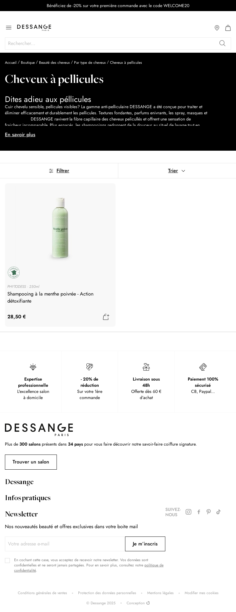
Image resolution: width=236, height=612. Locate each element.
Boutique (28, 62)
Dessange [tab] (19, 482)
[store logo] (34, 28)
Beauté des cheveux (54, 62)
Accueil (11, 62)
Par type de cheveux (90, 62)
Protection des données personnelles (107, 593)
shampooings (17, 119)
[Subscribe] (145, 544)
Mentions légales (160, 593)
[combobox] (118, 43)
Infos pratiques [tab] (27, 498)
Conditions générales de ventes (42, 593)
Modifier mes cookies (201, 593)
